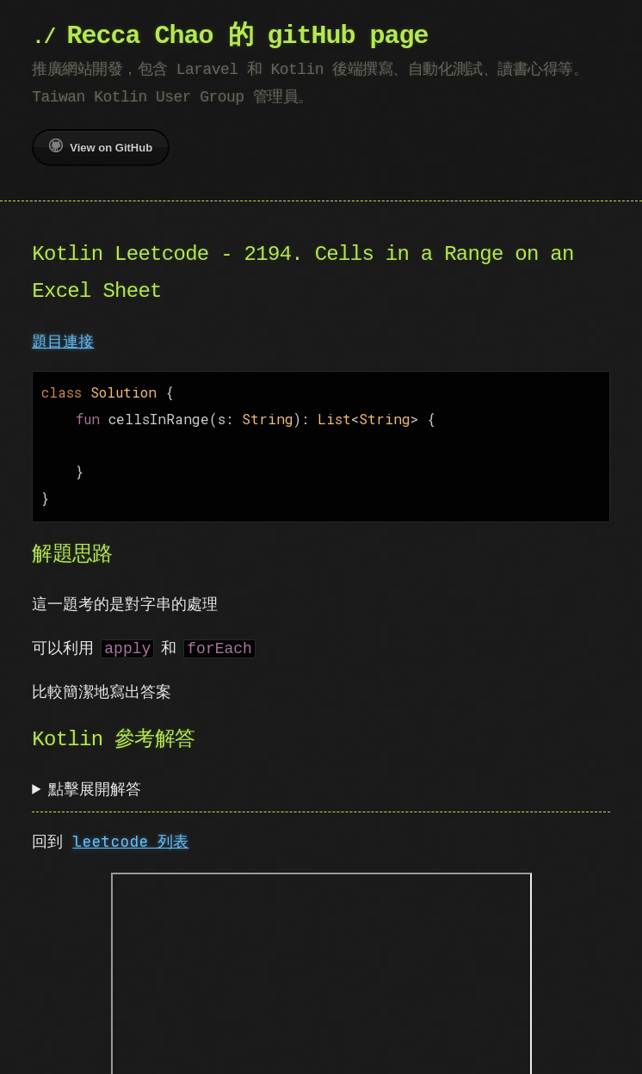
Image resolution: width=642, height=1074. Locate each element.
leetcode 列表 (130, 833)
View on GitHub (100, 146)
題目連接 (63, 341)
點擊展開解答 (94, 780)
